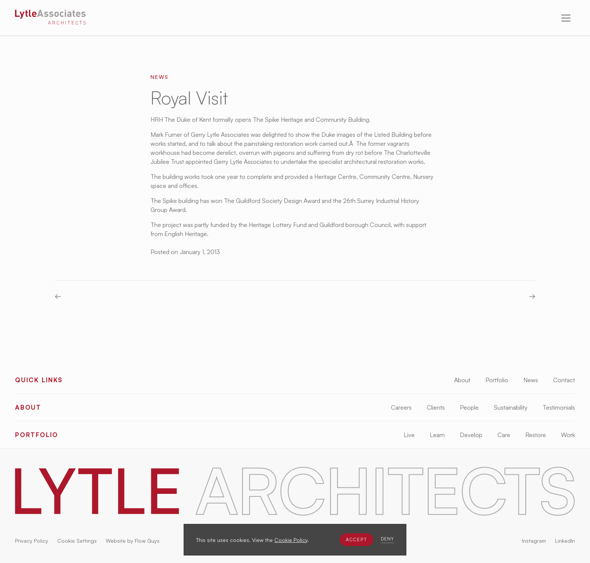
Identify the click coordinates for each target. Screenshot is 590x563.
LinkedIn (565, 540)
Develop (471, 435)
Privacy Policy (31, 540)
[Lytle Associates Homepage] (50, 18)
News (530, 380)
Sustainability (511, 407)
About (462, 380)
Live (409, 435)
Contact (564, 380)
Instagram (534, 540)
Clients (436, 407)
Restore (535, 435)
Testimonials (559, 407)
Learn (437, 435)
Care (503, 435)
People (469, 407)
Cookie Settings (77, 540)
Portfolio (496, 380)
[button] (356, 539)
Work (568, 435)
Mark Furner (166, 134)
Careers (401, 407)
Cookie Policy (290, 540)
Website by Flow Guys (133, 540)
